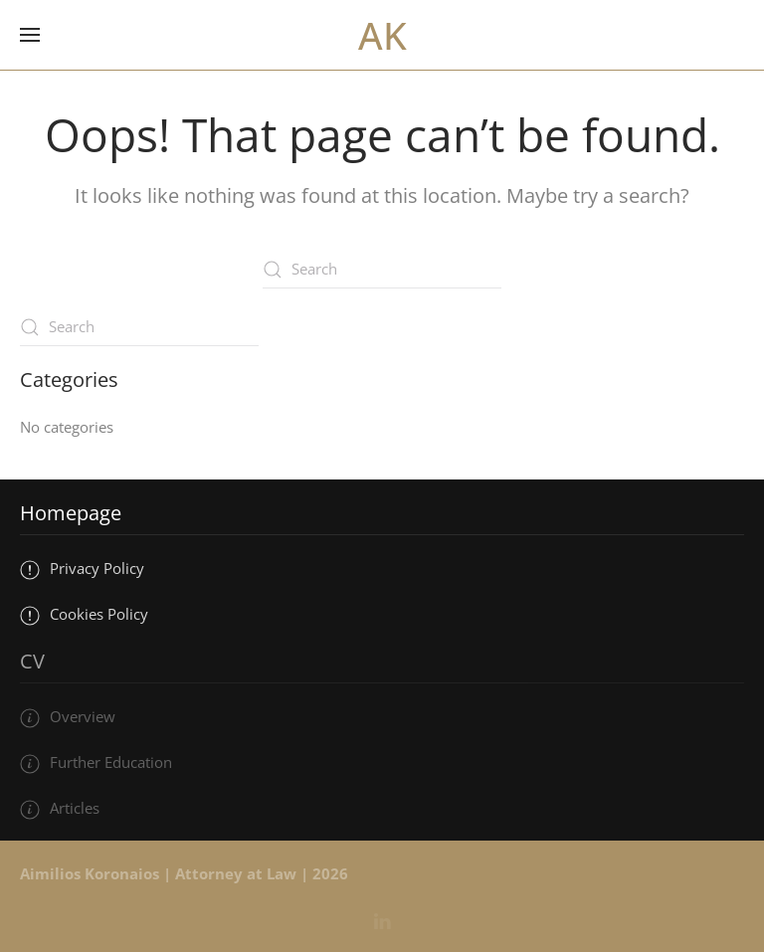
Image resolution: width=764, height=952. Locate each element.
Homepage (70, 512)
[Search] (382, 269)
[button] (30, 35)
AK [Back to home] (382, 35)
